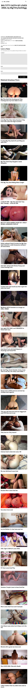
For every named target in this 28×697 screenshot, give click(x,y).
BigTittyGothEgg (19, 40)
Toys (20, 36)
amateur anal (5, 38)
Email (2, 71)
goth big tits (15, 38)
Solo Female (16, 36)
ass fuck (10, 38)
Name (2, 66)
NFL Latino (6, 1)
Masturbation (10, 36)
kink (23, 38)
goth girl (20, 38)
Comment (3, 52)
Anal (6, 36)
